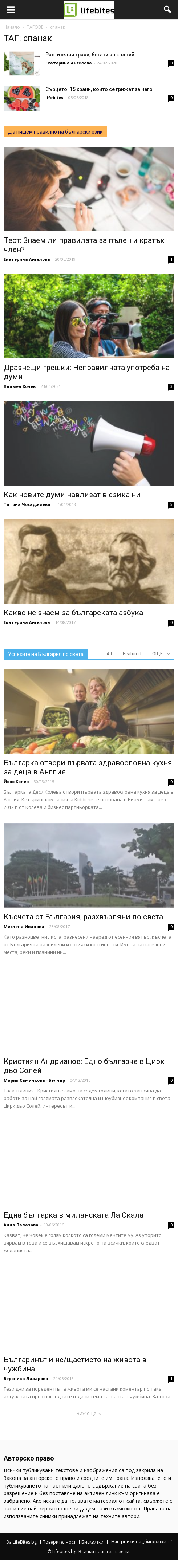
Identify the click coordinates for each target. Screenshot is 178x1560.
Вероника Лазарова (26, 1378)
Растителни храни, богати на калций (89, 55)
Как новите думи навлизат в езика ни (72, 494)
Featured (132, 653)
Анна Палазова (21, 1224)
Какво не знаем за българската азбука (73, 612)
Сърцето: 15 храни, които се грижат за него (99, 89)
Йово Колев (16, 781)
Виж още (89, 1413)
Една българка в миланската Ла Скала (73, 1215)
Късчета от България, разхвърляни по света (83, 916)
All (109, 653)
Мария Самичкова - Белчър (34, 1080)
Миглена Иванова (24, 926)
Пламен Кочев (20, 386)
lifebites (54, 97)
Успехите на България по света (46, 654)
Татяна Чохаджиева (27, 504)
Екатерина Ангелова (68, 63)
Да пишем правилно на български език (55, 132)
